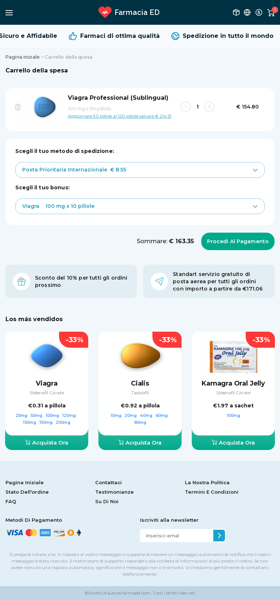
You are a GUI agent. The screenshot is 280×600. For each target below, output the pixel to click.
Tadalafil (140, 392)
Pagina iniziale (22, 57)
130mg (30, 422)
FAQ (10, 501)
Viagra (47, 383)
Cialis (140, 383)
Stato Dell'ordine (27, 492)
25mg (22, 415)
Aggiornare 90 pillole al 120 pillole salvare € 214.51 (119, 115)
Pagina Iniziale (24, 482)
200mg (63, 422)
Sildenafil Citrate (47, 392)
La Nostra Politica (207, 482)
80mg (140, 422)
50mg (37, 415)
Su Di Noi (106, 501)
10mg (116, 415)
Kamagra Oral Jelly (233, 383)
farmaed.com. (136, 593)
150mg (46, 422)
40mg (146, 415)
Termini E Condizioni (211, 492)
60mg (162, 415)
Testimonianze (114, 492)
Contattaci (108, 482)
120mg (69, 415)
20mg (131, 415)
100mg (53, 415)
